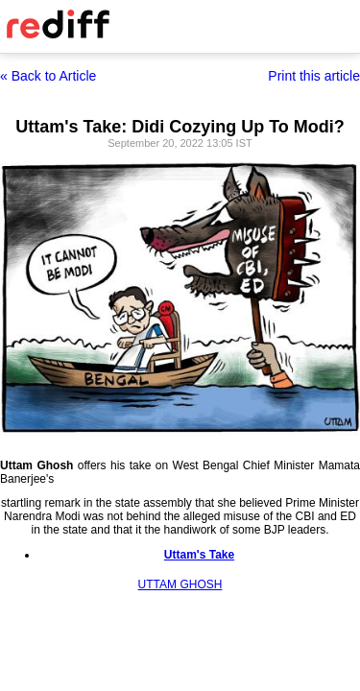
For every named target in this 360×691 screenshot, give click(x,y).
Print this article (314, 75)
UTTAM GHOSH (180, 584)
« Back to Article (48, 75)
